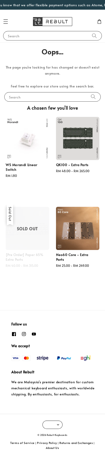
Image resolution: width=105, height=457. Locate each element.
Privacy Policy (47, 443)
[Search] (94, 35)
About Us (52, 448)
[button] (6, 22)
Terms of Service (22, 443)
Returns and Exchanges (76, 443)
